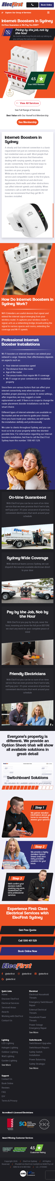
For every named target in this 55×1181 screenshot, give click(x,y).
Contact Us (7, 1020)
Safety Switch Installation (35, 1053)
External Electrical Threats (37, 1011)
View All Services (27, 103)
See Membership (28, 122)
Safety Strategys (37, 1063)
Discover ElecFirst (10, 998)
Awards (5, 1011)
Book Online (46, 5)
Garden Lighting (9, 1060)
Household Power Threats (37, 1019)
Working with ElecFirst (12, 1016)
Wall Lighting (8, 1056)
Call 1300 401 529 (27, 940)
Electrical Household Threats (39, 996)
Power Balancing (37, 1059)
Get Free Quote (27, 930)
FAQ (4, 1091)
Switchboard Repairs (39, 1047)
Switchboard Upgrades (40, 1043)
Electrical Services (10, 1003)
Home (4, 994)
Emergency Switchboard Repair (41, 1004)
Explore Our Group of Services (16, 12)
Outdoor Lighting (10, 1051)
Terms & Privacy (9, 1100)
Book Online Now (27, 951)
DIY (3, 1096)
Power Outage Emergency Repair (38, 1026)
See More (33, 1032)
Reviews (5, 1087)
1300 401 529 (33, 440)
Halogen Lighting (10, 1047)
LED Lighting (8, 1043)
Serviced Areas (9, 1007)
